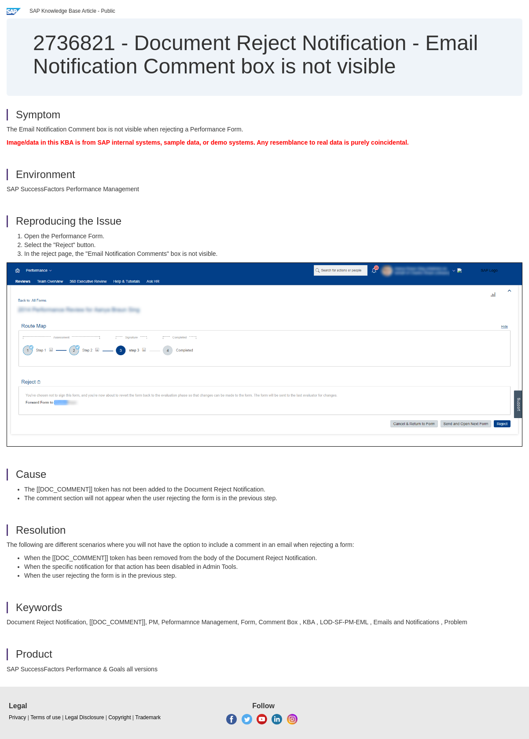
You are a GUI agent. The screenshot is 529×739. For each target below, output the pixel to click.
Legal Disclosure (84, 717)
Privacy (17, 717)
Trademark (148, 717)
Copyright (119, 717)
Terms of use (45, 717)
